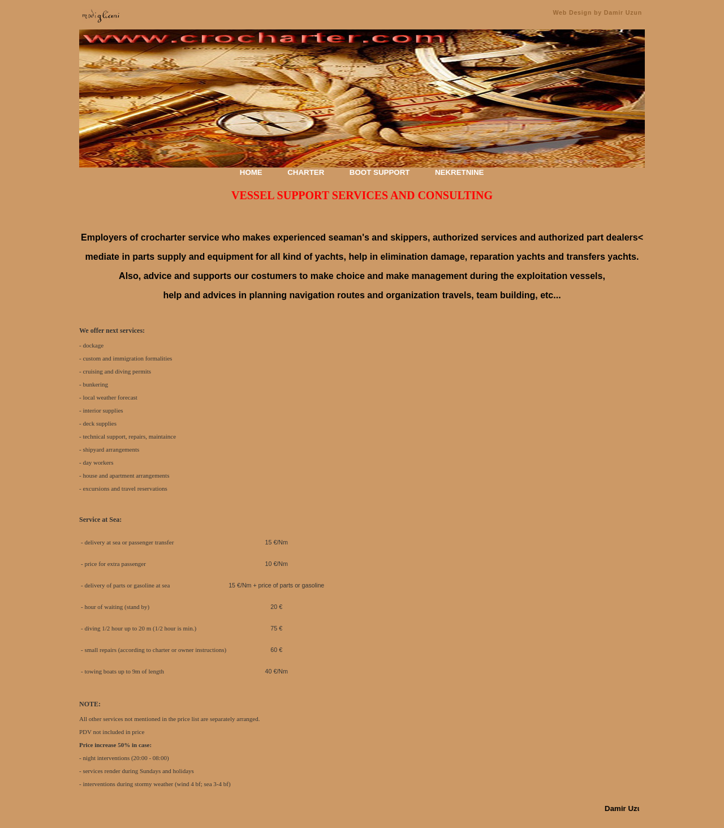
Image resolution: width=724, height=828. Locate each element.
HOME (251, 172)
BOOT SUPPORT (380, 172)
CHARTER (305, 172)
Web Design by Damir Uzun (597, 12)
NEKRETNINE (459, 172)
